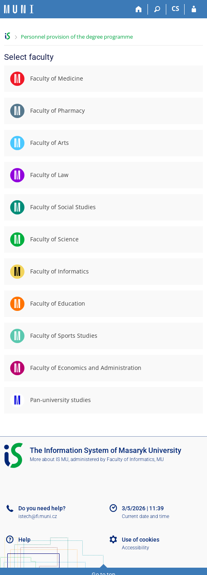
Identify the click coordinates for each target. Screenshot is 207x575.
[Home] (139, 9)
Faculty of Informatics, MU (135, 459)
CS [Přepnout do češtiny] (175, 8)
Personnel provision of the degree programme (77, 36)
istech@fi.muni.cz (37, 516)
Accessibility (135, 548)
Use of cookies (140, 539)
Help (24, 539)
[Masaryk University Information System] (18, 9)
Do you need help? (42, 508)
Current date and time (145, 516)
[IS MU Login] (194, 9)
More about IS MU (49, 459)
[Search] (157, 9)
